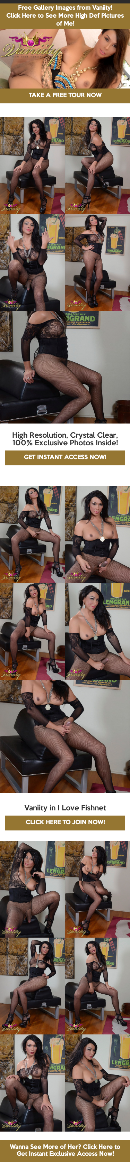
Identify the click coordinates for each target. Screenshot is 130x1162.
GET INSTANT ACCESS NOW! (65, 457)
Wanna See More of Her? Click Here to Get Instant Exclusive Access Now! (65, 1151)
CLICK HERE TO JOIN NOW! (65, 822)
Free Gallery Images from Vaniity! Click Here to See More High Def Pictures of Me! (65, 16)
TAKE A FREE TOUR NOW (65, 95)
